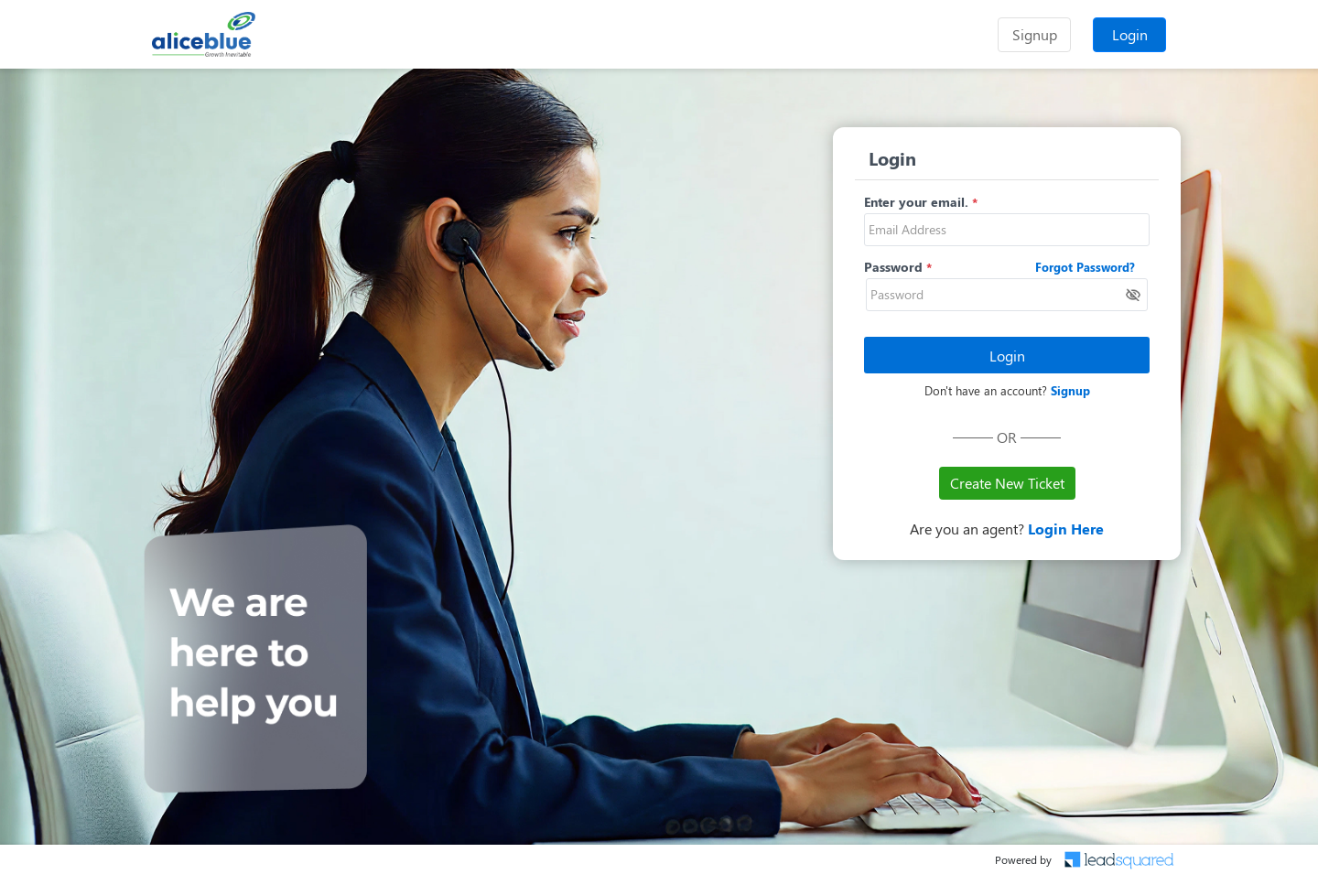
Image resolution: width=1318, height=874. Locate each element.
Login (1130, 34)
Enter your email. (916, 201)
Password (893, 266)
